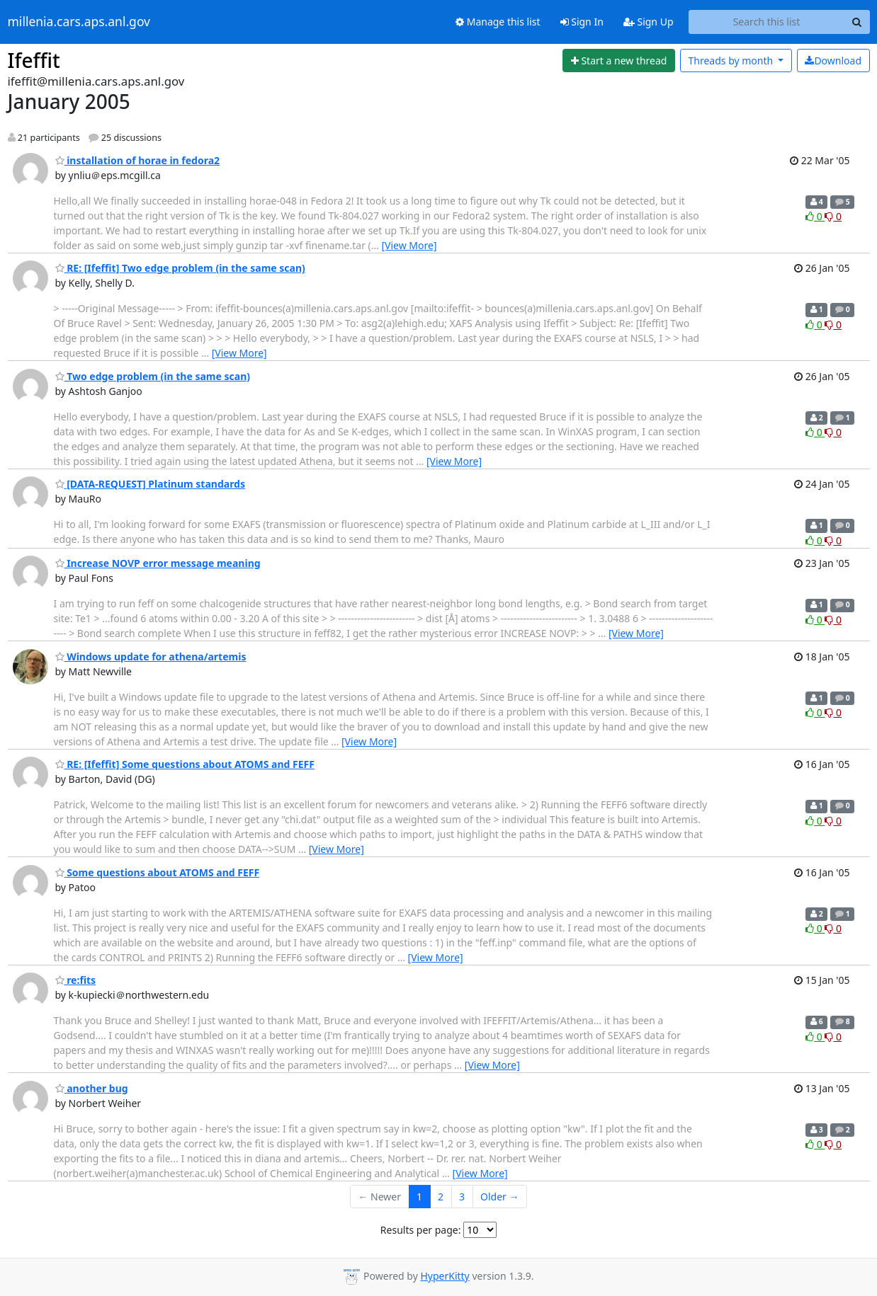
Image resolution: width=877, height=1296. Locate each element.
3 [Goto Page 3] (462, 1196)
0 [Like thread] (815, 216)
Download (833, 60)
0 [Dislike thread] (833, 216)
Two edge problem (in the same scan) (153, 376)
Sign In (582, 21)
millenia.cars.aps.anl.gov (79, 21)
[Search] (857, 22)
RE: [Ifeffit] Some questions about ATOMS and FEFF (185, 764)
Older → (499, 1196)
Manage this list (498, 21)
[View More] (408, 245)
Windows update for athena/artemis (151, 656)
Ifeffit (34, 60)
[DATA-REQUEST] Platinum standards (150, 484)
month (731, 60)
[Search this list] (767, 22)
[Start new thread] (618, 61)
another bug (91, 1088)
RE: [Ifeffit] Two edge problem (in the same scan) (180, 268)
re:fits (75, 980)
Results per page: (420, 1230)
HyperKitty (444, 1276)
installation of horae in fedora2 (137, 160)
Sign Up (648, 21)
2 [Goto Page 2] (440, 1196)
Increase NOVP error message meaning (158, 563)
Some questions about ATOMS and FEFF (157, 872)
